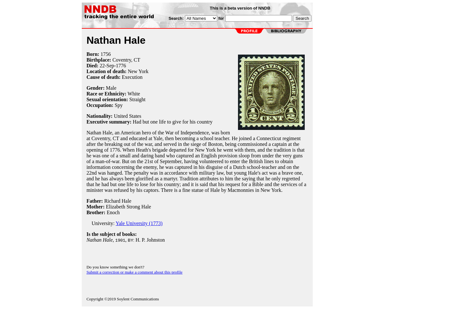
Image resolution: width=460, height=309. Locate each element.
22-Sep (107, 65)
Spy (119, 105)
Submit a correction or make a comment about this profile (135, 272)
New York (138, 71)
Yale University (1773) (139, 223)
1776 (121, 65)
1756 (106, 54)
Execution (132, 77)
